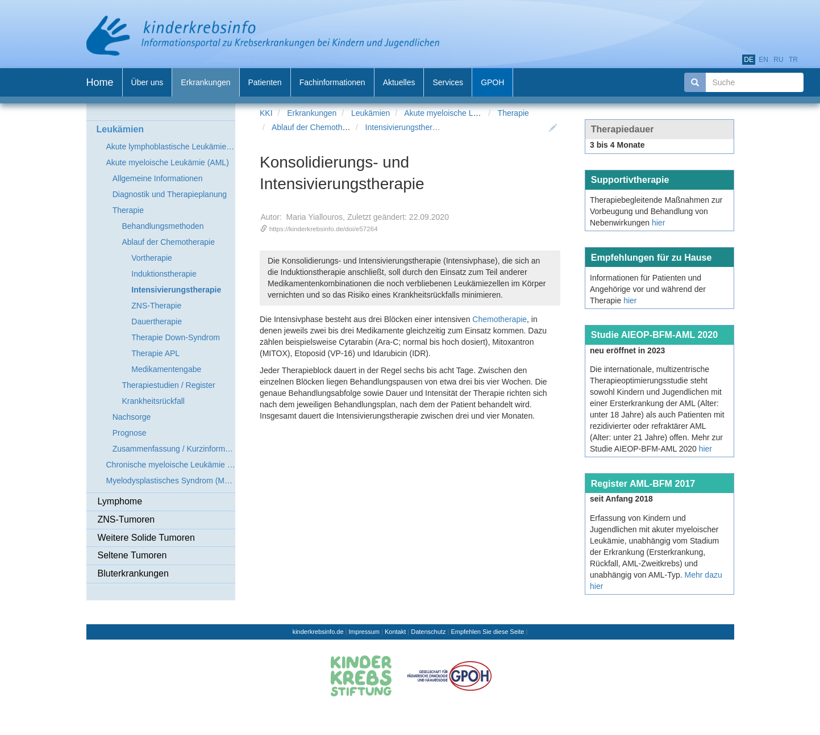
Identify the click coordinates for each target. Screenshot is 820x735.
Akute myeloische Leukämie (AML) (465, 113)
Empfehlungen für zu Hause (651, 257)
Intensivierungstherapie (406, 127)
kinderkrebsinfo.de (318, 631)
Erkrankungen (311, 113)
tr (793, 60)
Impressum (364, 631)
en (763, 60)
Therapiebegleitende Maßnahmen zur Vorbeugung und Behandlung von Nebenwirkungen (656, 211)
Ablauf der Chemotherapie (318, 127)
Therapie (513, 113)
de (749, 60)
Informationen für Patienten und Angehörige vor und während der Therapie (648, 289)
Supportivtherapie (630, 179)
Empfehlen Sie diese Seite (487, 631)
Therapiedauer (622, 129)
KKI (266, 113)
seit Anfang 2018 (621, 498)
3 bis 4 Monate (617, 144)
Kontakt (395, 631)
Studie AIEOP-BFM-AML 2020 (654, 334)
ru (778, 60)
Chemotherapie (499, 319)
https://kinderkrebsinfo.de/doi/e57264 (323, 228)
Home (100, 82)
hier (658, 222)
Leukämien (370, 113)
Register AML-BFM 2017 (643, 483)
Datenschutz (428, 631)
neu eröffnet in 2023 (627, 350)
